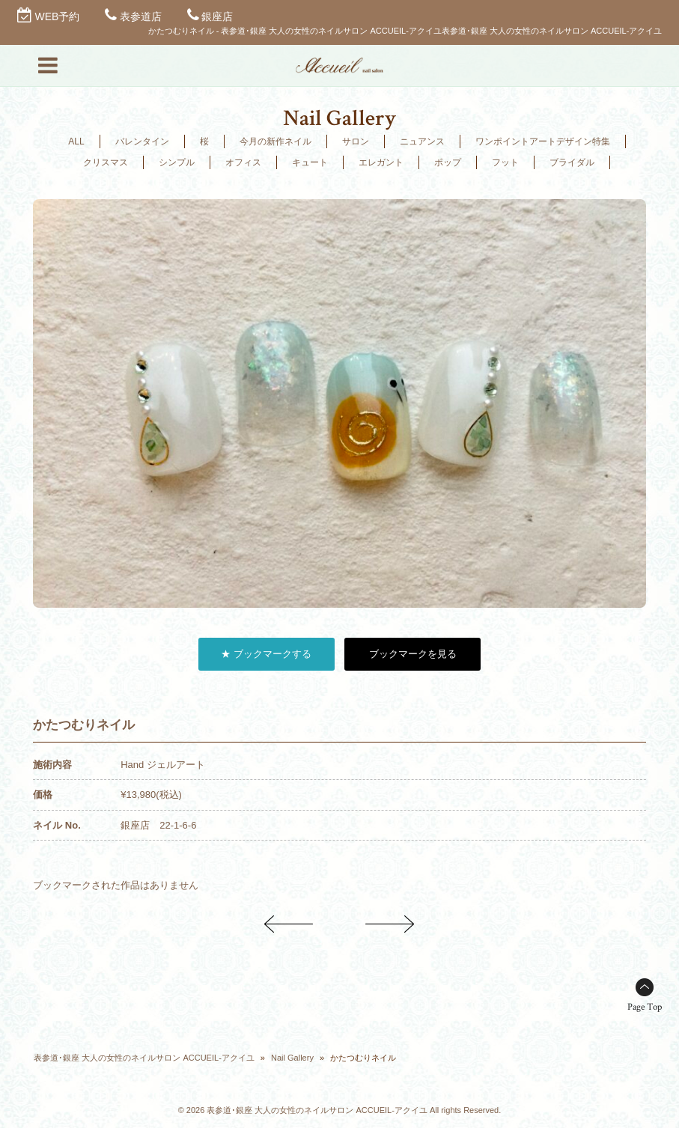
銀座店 (217, 16)
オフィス (243, 162)
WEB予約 (57, 16)
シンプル (177, 162)
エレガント (381, 162)
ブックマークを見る (413, 653)
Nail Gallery (292, 1057)
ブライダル (571, 162)
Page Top (644, 1007)
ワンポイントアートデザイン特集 (542, 141)
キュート (310, 162)
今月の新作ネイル (275, 141)
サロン (355, 141)
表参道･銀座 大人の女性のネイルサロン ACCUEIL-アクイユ (144, 1057)
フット (505, 162)
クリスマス (105, 162)
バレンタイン (142, 141)
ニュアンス (422, 141)
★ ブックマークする (266, 653)
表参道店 (141, 16)
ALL (76, 141)
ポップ (447, 162)
